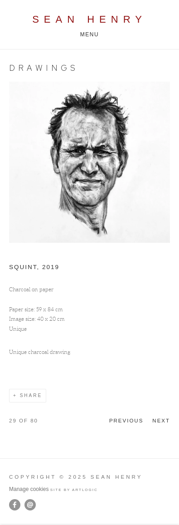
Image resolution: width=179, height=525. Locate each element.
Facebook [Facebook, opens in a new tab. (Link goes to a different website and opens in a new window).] (14, 505)
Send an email (30, 504)
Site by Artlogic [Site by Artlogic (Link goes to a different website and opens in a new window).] (74, 490)
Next (161, 420)
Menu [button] (89, 34)
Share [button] (31, 395)
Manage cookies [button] (28, 489)
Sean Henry (89, 19)
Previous (126, 420)
